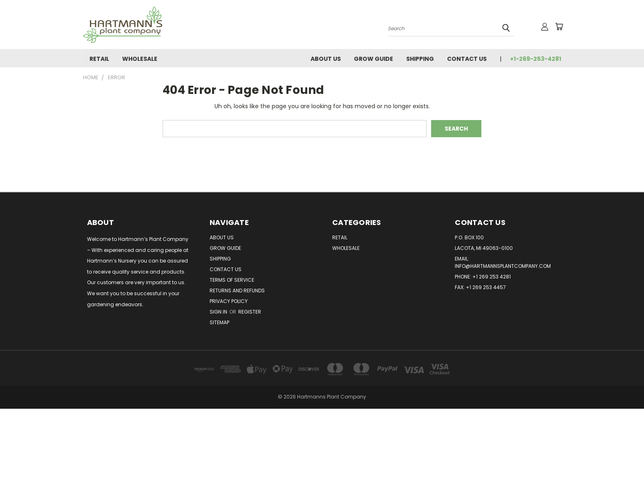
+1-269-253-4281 (535, 59)
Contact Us (467, 59)
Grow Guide (373, 59)
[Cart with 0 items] (559, 26)
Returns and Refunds (237, 290)
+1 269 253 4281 (491, 276)
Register (249, 311)
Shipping (420, 59)
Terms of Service (232, 279)
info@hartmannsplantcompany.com (503, 266)
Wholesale (139, 59)
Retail (99, 59)
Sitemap (219, 322)
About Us (326, 59)
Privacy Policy (229, 301)
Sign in (219, 311)
